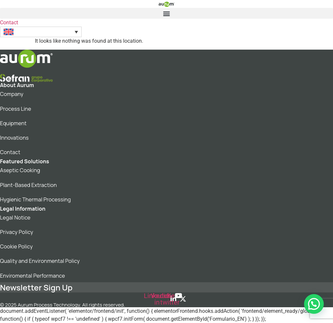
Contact (10, 152)
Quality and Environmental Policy (40, 261)
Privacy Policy (16, 232)
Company (11, 94)
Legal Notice (15, 217)
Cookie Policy (16, 246)
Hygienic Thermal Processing (35, 199)
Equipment (13, 123)
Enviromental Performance (32, 275)
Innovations (14, 137)
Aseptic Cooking (20, 170)
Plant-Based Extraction (28, 185)
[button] (166, 13)
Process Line (15, 108)
